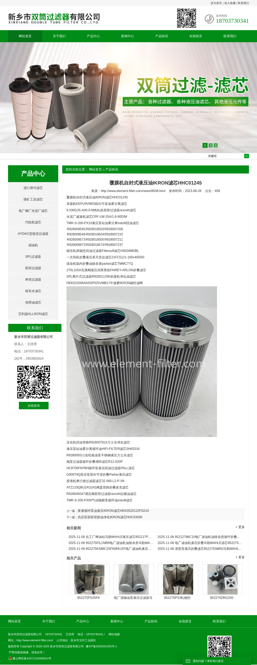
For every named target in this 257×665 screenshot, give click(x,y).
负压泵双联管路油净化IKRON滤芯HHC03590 (110, 517)
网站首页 (25, 36)
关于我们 (59, 36)
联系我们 (243, 3)
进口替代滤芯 (33, 188)
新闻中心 (127, 36)
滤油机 (33, 245)
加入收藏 (230, 3)
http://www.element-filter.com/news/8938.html (133, 191)
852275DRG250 (222, 597)
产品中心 (93, 36)
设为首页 (216, 3)
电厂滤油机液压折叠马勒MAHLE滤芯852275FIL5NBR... (200, 543)
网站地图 (114, 634)
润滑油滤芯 (33, 302)
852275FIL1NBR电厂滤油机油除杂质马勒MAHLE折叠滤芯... (111, 543)
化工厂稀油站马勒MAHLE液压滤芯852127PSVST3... (111, 537)
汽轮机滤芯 (33, 222)
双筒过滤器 (33, 268)
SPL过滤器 (33, 256)
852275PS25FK (88, 597)
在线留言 (195, 36)
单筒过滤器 (33, 279)
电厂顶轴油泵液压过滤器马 (133, 597)
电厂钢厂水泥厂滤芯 (33, 210)
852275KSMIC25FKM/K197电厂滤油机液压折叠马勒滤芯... (111, 548)
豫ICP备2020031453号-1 (101, 646)
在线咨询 (34, 405)
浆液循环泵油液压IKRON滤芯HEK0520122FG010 (113, 510)
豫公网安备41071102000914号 (29, 658)
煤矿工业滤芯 (33, 199)
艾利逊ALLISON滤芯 (33, 314)
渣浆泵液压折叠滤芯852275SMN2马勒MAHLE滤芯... (200, 548)
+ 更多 (240, 527)
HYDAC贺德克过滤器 (33, 233)
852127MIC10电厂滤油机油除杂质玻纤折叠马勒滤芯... (200, 537)
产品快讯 (161, 36)
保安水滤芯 (33, 291)
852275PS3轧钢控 (177, 597)
